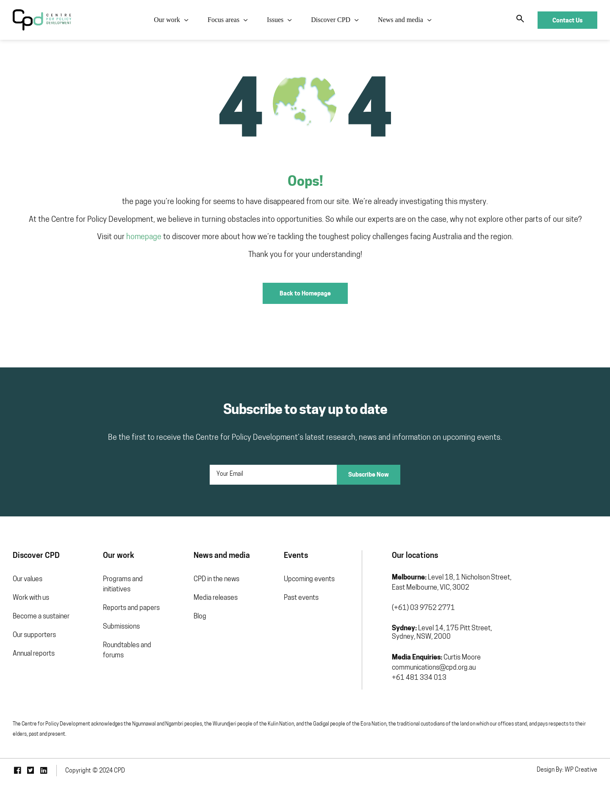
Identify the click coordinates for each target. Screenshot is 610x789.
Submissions (121, 626)
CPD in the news (216, 579)
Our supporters (34, 635)
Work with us (31, 598)
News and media (400, 19)
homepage (143, 237)
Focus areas (223, 19)
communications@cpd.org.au (434, 668)
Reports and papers (131, 608)
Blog (200, 616)
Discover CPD (330, 19)
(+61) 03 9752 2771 (423, 608)
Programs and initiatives (123, 584)
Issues (275, 19)
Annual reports (34, 654)
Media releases (216, 598)
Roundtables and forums (127, 650)
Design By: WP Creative (567, 770)
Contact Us (567, 20)
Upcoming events (309, 579)
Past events (301, 598)
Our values (27, 579)
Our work (167, 19)
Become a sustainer (41, 616)
